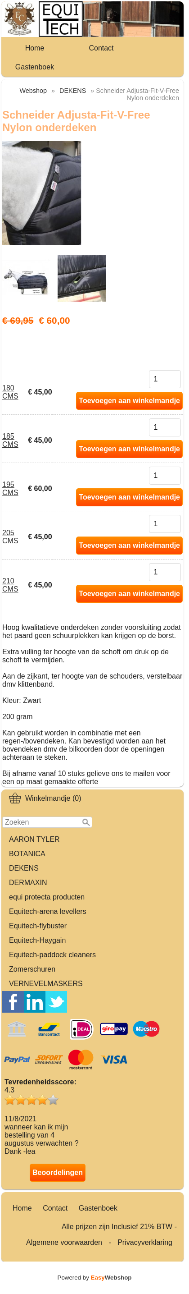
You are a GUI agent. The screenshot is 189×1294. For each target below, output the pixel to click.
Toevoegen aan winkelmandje (129, 400)
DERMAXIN (28, 882)
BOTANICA (27, 854)
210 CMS (10, 585)
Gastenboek (34, 67)
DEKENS (24, 868)
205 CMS (10, 537)
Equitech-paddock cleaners (52, 955)
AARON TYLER (34, 839)
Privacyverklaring (144, 1242)
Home (35, 48)
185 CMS (10, 440)
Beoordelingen (57, 1172)
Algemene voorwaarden (64, 1242)
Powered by (95, 1277)
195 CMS (10, 488)
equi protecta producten (47, 897)
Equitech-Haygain (37, 940)
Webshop (33, 90)
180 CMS (10, 392)
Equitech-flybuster (38, 926)
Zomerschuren (32, 969)
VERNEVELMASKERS (46, 983)
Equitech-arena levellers (47, 911)
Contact (101, 48)
